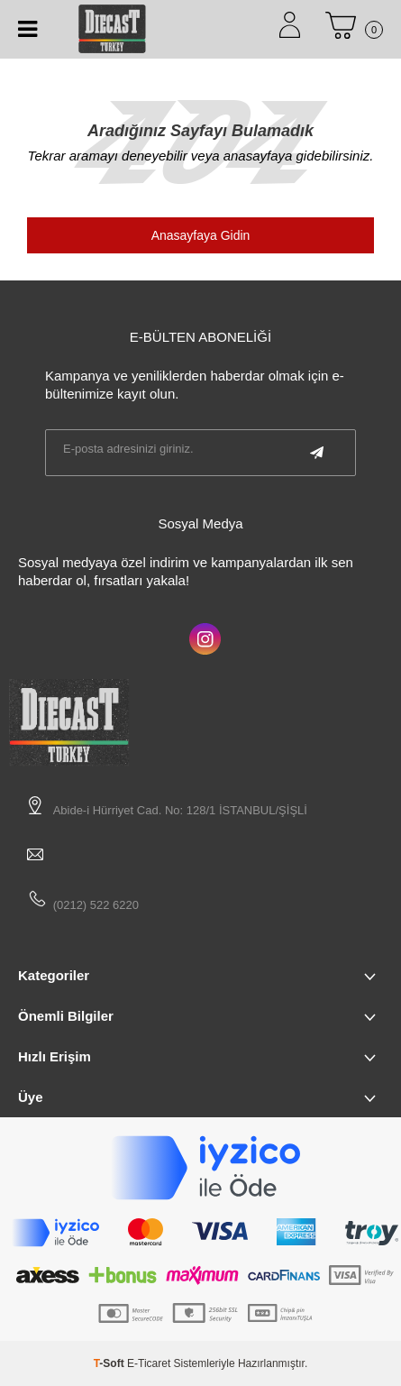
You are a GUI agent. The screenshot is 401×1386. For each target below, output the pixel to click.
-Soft (110, 1363)
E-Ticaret (148, 1363)
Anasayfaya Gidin (201, 235)
